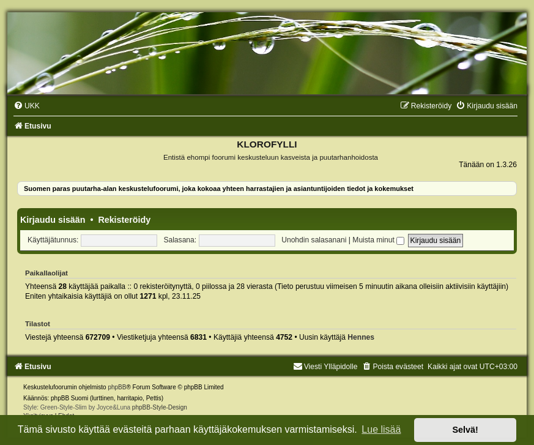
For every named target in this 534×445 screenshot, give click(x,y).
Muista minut (378, 240)
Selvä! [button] (465, 430)
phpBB (117, 387)
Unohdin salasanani (313, 240)
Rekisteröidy (124, 220)
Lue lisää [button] (381, 429)
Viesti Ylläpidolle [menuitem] (325, 366)
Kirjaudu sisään (52, 220)
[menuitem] (26, 106)
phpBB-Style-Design (159, 407)
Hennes (360, 337)
